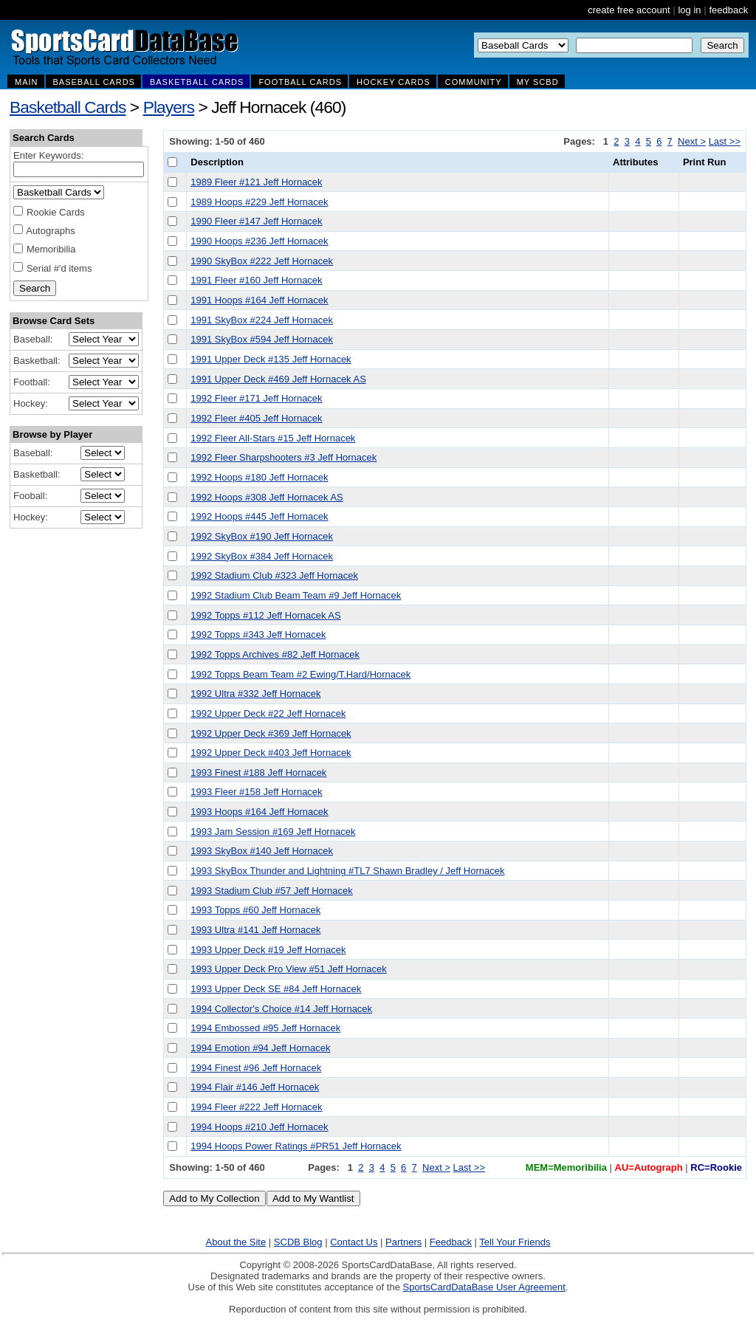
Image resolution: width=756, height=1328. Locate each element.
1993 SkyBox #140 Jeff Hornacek (261, 850)
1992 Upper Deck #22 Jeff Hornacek (268, 713)
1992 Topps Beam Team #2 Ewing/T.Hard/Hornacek (300, 674)
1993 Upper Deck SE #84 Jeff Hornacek (275, 988)
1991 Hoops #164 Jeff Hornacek (259, 300)
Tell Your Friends (514, 1242)
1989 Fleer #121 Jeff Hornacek (256, 181)
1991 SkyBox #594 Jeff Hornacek (261, 339)
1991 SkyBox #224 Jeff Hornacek (261, 320)
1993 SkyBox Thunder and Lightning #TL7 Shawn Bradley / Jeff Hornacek (347, 870)
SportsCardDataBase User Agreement (483, 1287)
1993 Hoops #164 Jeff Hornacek (259, 811)
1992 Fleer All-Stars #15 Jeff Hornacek (272, 438)
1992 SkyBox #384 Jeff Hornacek (261, 556)
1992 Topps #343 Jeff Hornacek (258, 634)
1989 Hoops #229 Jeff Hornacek (259, 201)
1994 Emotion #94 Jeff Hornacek (260, 1047)
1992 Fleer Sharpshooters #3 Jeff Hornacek (283, 457)
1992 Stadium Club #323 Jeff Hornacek (274, 575)
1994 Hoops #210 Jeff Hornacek (259, 1126)
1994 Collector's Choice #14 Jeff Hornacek (281, 1008)
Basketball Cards (68, 107)
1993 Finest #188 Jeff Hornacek (258, 772)
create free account (629, 10)
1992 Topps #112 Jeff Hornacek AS (265, 615)
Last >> (724, 141)
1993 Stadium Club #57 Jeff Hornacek (271, 890)
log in (689, 10)
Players (169, 107)
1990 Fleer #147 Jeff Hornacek (256, 221)
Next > (692, 141)
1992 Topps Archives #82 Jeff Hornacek (275, 654)
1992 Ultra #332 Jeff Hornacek (255, 693)
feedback (728, 10)
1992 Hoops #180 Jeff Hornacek (259, 477)
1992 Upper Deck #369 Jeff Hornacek (270, 733)
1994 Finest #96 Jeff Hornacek (255, 1067)
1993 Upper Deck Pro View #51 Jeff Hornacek (288, 968)
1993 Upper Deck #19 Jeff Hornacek (268, 949)
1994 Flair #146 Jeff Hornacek (254, 1087)
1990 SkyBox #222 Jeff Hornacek (261, 260)
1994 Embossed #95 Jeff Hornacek (265, 1027)
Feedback (451, 1242)
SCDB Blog (298, 1242)
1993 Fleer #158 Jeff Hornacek (256, 791)
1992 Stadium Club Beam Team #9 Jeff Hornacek (295, 595)
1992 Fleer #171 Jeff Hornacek (256, 398)
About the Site (236, 1242)
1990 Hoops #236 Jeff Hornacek (259, 241)
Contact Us (353, 1242)
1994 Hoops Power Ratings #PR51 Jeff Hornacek (295, 1146)
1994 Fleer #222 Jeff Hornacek (256, 1106)
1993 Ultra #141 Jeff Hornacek (255, 929)
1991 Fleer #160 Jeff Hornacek (256, 280)
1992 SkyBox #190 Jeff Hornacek (261, 536)
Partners (403, 1242)
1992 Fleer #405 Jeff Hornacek (256, 418)
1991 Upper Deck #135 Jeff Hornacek (270, 359)
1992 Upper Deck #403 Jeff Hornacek (270, 752)
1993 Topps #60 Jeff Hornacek (255, 909)
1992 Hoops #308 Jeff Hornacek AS (266, 497)
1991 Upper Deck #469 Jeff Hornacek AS (278, 379)
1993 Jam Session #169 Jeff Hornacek (272, 831)
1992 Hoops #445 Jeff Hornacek (259, 516)
